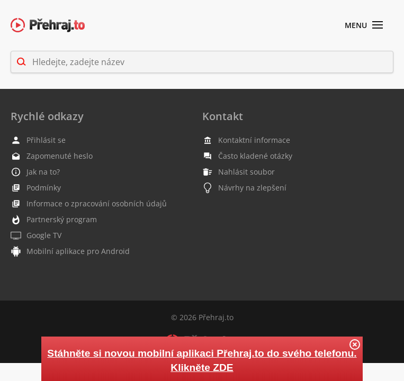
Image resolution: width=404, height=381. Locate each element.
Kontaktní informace (246, 140)
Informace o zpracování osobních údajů (89, 203)
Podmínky (36, 188)
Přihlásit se (38, 140)
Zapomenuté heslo (52, 156)
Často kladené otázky (247, 156)
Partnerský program (54, 219)
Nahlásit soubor (238, 172)
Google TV (36, 235)
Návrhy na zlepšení (244, 188)
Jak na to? (35, 172)
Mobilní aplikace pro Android (70, 251)
